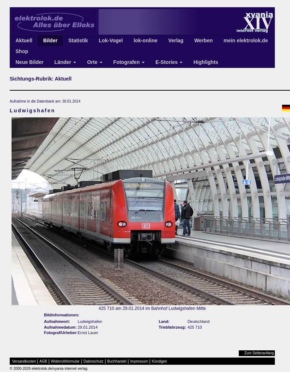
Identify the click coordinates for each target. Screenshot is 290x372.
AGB (43, 361)
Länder (65, 62)
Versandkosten (24, 361)
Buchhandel (116, 361)
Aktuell (24, 40)
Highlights (205, 62)
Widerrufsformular (65, 361)
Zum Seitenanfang (259, 353)
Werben (203, 40)
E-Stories (169, 62)
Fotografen (129, 62)
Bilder (50, 40)
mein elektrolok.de (246, 40)
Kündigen (159, 361)
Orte (94, 62)
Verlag (176, 40)
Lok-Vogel (111, 40)
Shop (22, 51)
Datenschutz (93, 361)
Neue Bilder (30, 62)
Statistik (78, 40)
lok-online (145, 40)
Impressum (139, 361)
